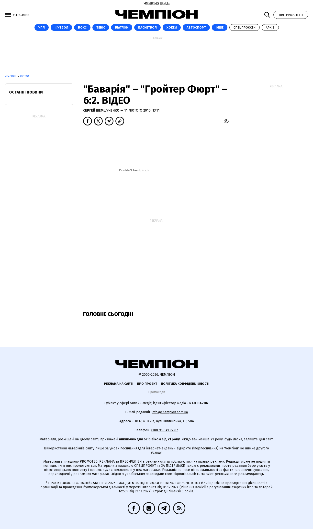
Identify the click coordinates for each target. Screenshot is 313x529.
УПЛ (41, 27)
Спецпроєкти (245, 27)
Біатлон (121, 27)
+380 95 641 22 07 (164, 430)
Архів (270, 27)
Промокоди (156, 392)
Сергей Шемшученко (101, 110)
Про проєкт (147, 383)
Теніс (100, 27)
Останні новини (26, 92)
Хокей (172, 27)
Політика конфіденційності (185, 383)
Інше (220, 27)
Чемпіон (10, 76)
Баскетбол (147, 27)
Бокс (82, 27)
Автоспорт (196, 27)
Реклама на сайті (118, 383)
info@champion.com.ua (170, 412)
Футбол (61, 27)
